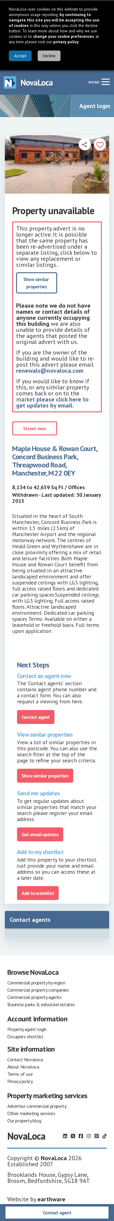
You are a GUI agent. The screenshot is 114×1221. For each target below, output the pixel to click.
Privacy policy (20, 1081)
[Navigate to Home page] (28, 82)
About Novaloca (23, 1067)
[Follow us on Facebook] (81, 1136)
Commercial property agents (34, 997)
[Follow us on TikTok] (104, 1136)
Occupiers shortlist (25, 1036)
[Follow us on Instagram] (89, 1136)
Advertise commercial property (36, 1106)
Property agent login (27, 1029)
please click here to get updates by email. (52, 402)
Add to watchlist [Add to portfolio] (38, 893)
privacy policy (66, 41)
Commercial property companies (38, 990)
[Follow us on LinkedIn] (65, 1136)
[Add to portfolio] (100, 144)
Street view (34, 428)
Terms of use (20, 1074)
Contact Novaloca (25, 1059)
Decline (49, 56)
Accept (20, 56)
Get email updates (40, 834)
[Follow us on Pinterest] (97, 1136)
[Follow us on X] (73, 1136)
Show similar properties (36, 283)
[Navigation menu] (105, 82)
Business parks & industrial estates (41, 1004)
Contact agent (57, 1213)
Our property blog (24, 1121)
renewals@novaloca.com (49, 371)
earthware (51, 1199)
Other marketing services (31, 1113)
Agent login (94, 106)
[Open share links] (85, 144)
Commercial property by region (36, 983)
